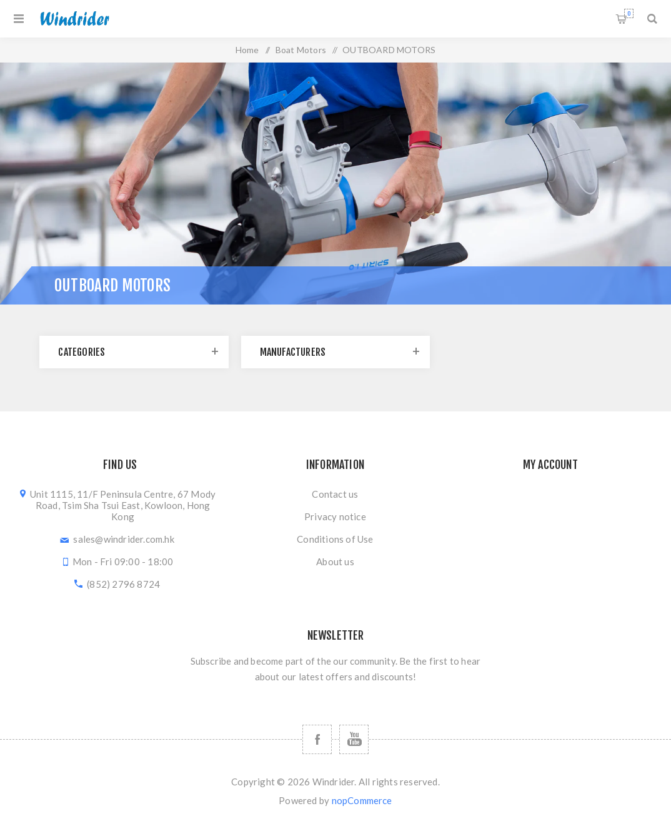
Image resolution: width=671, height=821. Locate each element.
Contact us (335, 494)
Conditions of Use (335, 539)
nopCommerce (362, 800)
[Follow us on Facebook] (317, 739)
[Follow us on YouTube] (354, 739)
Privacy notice (335, 516)
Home (247, 49)
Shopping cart (629, 13)
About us (335, 561)
